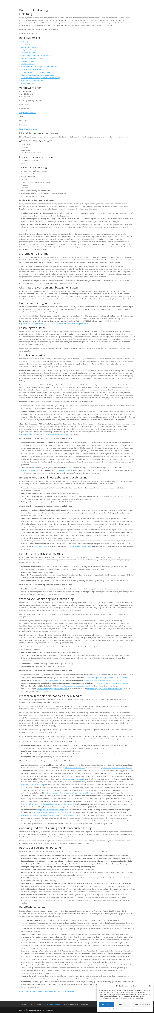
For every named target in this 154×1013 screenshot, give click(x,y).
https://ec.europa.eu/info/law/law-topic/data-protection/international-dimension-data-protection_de (54, 324)
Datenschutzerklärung (126, 1009)
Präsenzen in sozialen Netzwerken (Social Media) (38, 75)
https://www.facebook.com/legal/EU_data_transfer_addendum (53, 812)
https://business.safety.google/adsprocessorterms (103, 680)
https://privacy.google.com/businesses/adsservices (104, 689)
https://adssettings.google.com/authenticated (52, 689)
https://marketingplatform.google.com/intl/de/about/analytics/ (106, 678)
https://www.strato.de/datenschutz (79, 546)
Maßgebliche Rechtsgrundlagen (32, 50)
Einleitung (24, 41)
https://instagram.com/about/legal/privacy (117, 768)
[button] (150, 986)
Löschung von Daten (28, 61)
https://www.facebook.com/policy (73, 779)
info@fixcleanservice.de (27, 113)
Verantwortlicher (26, 44)
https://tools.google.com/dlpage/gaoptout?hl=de (76, 686)
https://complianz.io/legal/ (63, 470)
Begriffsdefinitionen (28, 83)
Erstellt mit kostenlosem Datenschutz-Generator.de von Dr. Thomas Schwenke (46, 991)
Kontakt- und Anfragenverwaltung (32, 69)
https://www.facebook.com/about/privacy (52, 810)
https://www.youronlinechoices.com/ (55, 434)
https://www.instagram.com (75, 768)
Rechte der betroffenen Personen (32, 81)
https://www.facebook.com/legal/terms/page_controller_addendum (69, 793)
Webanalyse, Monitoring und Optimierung (35, 72)
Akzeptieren (106, 1004)
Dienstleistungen (35, 1004)
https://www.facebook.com (111, 807)
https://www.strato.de (41, 546)
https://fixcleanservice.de (28, 129)
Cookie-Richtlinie (114, 1009)
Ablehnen (122, 1004)
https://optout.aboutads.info (29, 434)
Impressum (137, 1009)
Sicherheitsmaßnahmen (29, 53)
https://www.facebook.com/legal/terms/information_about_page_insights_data (48, 804)
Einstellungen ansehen (141, 1004)
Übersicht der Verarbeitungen (31, 47)
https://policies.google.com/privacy (50, 680)
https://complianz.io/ (28, 470)
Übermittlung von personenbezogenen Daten (36, 55)
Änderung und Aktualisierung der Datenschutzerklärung (40, 78)
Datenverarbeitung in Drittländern (33, 58)
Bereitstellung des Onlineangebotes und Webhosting (39, 67)
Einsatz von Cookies (27, 64)
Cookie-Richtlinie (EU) (70, 1004)
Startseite (22, 1004)
